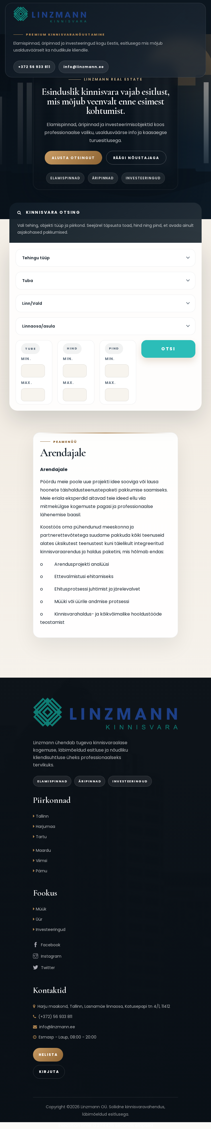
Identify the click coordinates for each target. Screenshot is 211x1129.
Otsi (168, 349)
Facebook (50, 945)
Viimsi (41, 860)
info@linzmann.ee (83, 66)
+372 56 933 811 (34, 66)
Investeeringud (50, 929)
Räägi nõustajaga (136, 157)
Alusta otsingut (73, 157)
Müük (41, 909)
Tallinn (42, 816)
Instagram (51, 956)
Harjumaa (45, 826)
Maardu (43, 850)
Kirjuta (49, 1071)
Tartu (41, 837)
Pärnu (41, 871)
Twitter (48, 967)
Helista (48, 1054)
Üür (39, 919)
